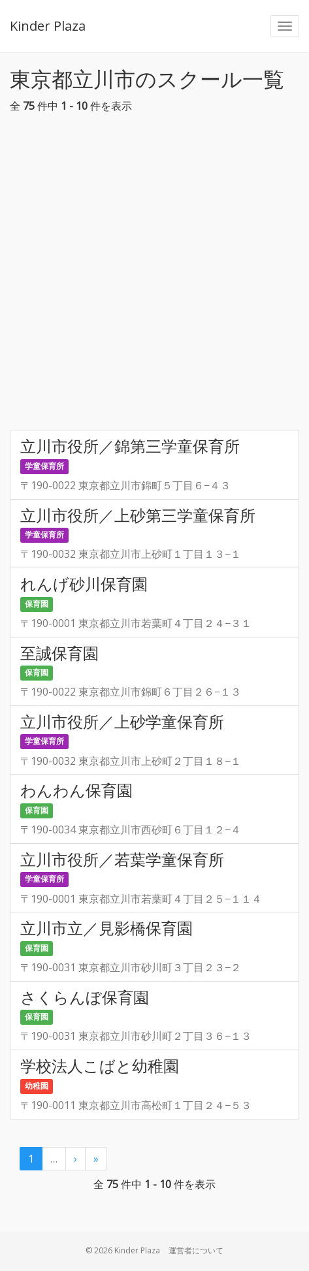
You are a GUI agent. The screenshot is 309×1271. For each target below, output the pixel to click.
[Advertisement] (154, 275)
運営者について (196, 1250)
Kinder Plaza (48, 26)
